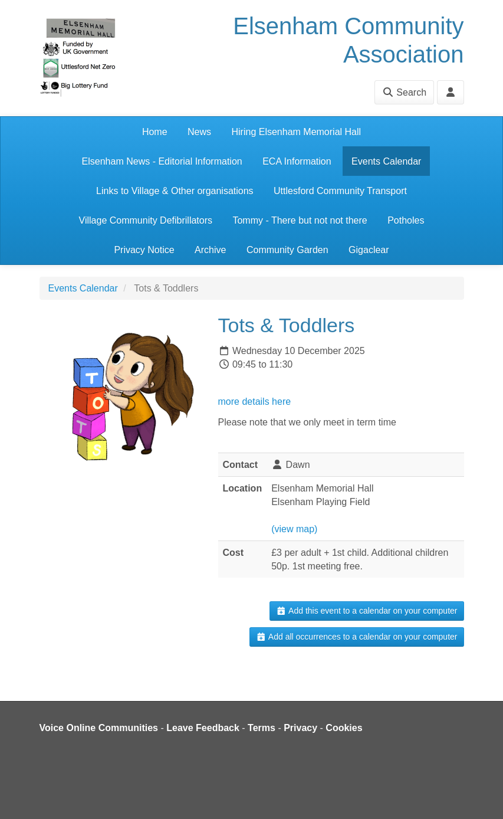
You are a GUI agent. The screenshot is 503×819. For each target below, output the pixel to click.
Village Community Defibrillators (145, 220)
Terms (261, 728)
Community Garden (287, 250)
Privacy (300, 728)
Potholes (405, 220)
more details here (256, 402)
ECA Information (296, 161)
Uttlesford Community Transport (340, 191)
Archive (210, 250)
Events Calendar (386, 161)
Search (404, 92)
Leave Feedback (202, 728)
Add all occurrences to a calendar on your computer (356, 636)
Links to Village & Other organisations (175, 191)
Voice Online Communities (99, 728)
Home (154, 132)
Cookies (344, 728)
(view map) (294, 529)
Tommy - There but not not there (299, 220)
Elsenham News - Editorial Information (162, 161)
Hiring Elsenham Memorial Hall (296, 132)
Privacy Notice (144, 250)
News (199, 132)
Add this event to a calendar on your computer (366, 610)
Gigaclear (369, 250)
